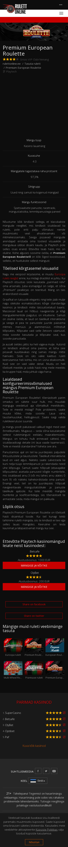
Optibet (10, 731)
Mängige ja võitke (34, 565)
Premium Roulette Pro (34, 647)
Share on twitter (34, 615)
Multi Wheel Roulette (13, 670)
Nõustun (34, 842)
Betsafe (35, 551)
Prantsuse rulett (34, 670)
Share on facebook (34, 604)
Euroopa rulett (13, 647)
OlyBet (35, 573)
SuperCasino (13, 713)
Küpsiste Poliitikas (47, 829)
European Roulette (55, 647)
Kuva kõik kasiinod (34, 746)
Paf (7, 737)
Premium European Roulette (55, 670)
